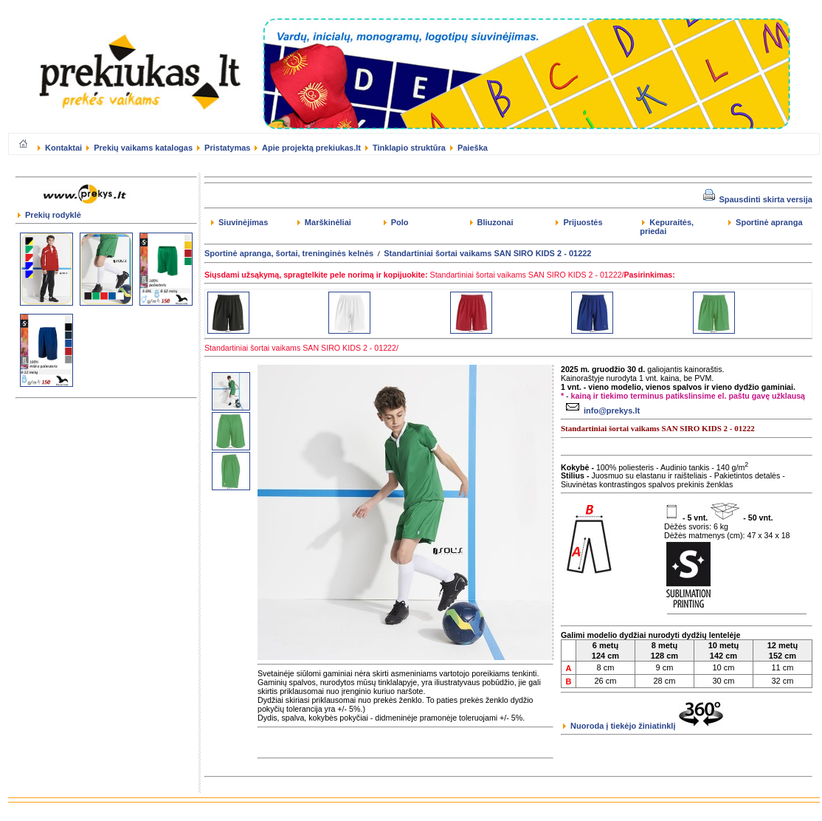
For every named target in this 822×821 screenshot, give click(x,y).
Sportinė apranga (765, 222)
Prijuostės (579, 222)
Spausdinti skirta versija (757, 199)
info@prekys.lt (601, 410)
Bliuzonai (492, 222)
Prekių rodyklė (49, 214)
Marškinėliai (324, 222)
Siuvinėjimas (239, 222)
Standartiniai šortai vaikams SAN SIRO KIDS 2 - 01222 (487, 253)
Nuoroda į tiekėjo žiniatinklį (643, 725)
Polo (396, 222)
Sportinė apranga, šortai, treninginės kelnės (288, 253)
